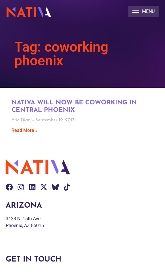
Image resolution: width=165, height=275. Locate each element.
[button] (143, 11)
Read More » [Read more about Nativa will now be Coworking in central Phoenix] (24, 130)
